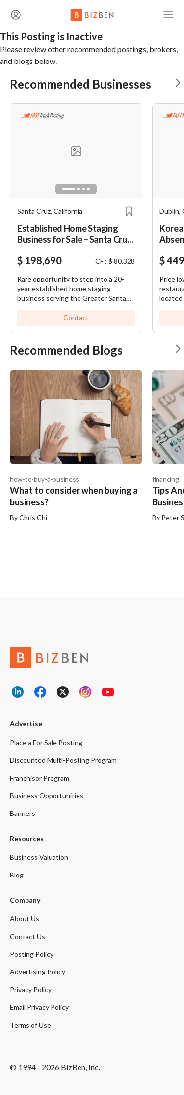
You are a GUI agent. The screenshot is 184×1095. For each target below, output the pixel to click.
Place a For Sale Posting (46, 742)
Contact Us (27, 936)
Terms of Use (30, 1025)
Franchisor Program (39, 778)
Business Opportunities (46, 795)
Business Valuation (39, 857)
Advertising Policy (37, 972)
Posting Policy (31, 954)
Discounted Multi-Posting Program (63, 760)
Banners (22, 813)
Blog (17, 875)
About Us (24, 918)
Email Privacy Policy (39, 1007)
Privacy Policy (31, 989)
